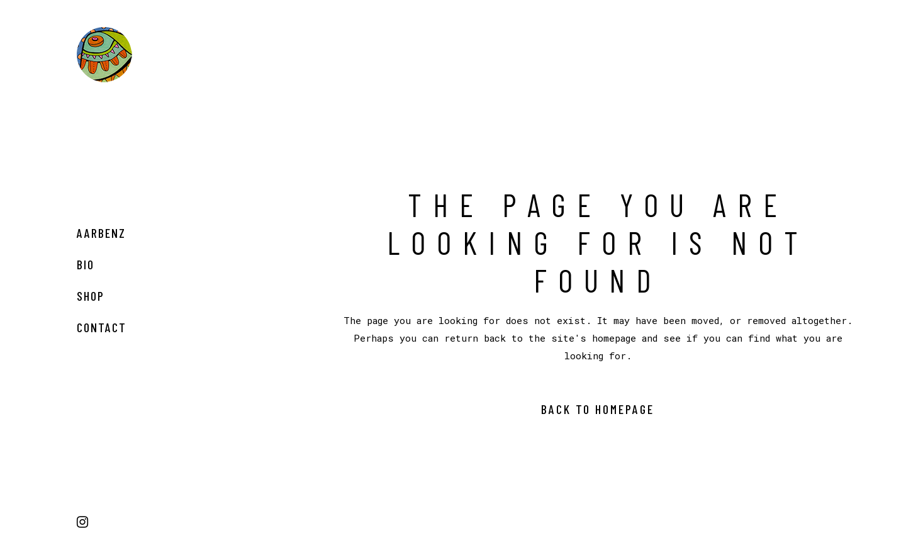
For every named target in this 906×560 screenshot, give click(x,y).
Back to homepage (597, 409)
